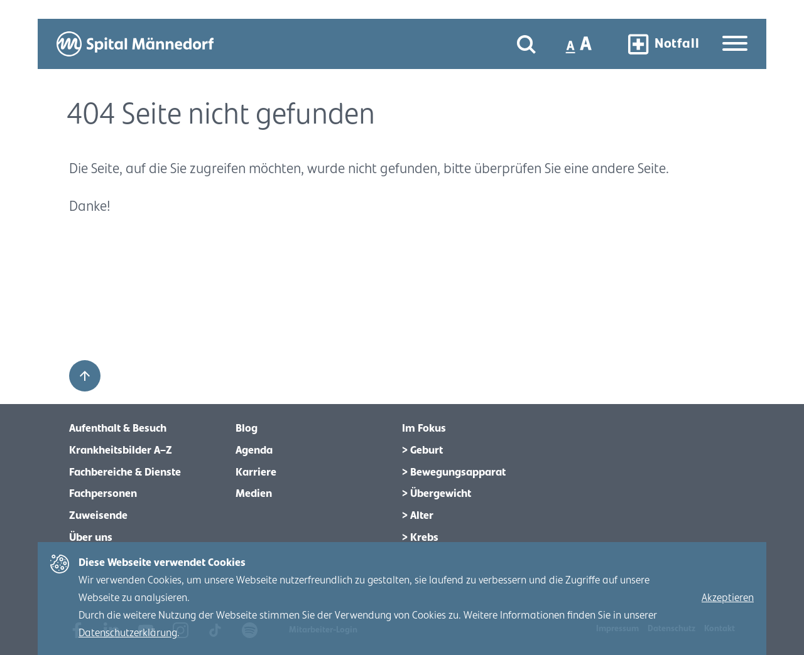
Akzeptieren (728, 598)
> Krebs (420, 537)
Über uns (90, 537)
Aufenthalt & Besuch (117, 428)
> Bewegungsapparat (454, 472)
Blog (247, 428)
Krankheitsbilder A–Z (120, 450)
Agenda (254, 450)
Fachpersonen (103, 493)
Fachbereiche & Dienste (125, 472)
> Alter (417, 515)
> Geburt (422, 450)
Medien (254, 493)
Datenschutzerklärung (128, 633)
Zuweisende (98, 515)
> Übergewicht (436, 493)
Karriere (256, 472)
